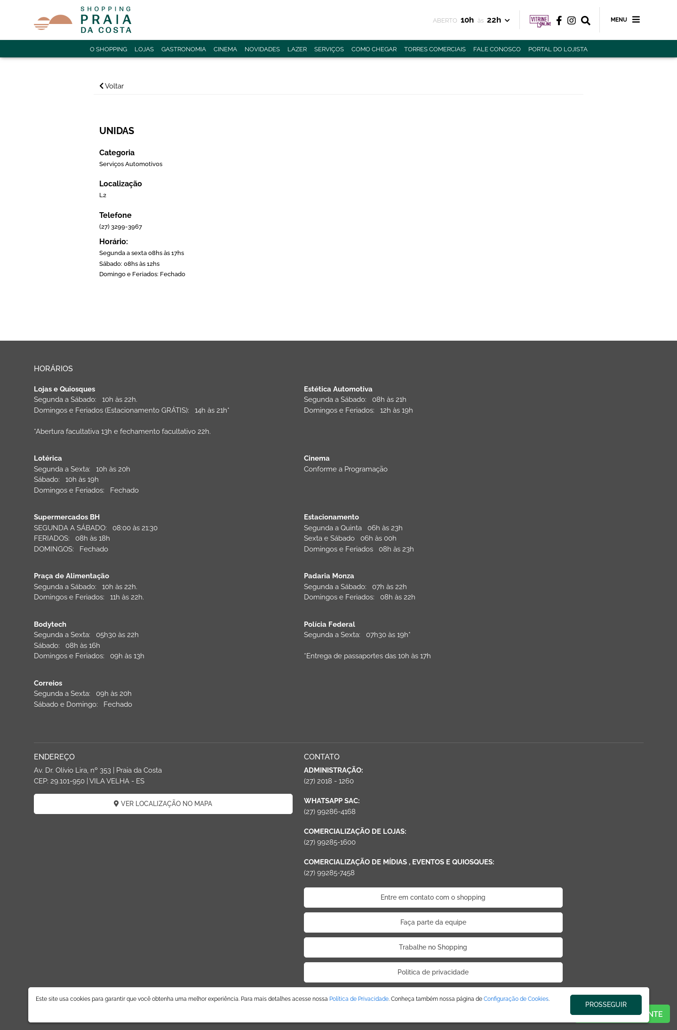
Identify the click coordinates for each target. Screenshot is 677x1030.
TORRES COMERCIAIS (435, 49)
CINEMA (225, 49)
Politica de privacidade (338, 861)
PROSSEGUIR (606, 1004)
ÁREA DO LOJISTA (150, 984)
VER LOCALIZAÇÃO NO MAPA (131, 692)
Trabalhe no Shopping (338, 836)
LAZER (297, 49)
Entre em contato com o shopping (338, 786)
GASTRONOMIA (183, 49)
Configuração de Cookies (516, 999)
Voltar (124, 86)
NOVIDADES (262, 49)
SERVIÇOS (329, 49)
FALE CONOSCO (497, 49)
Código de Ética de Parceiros (338, 886)
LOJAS (144, 49)
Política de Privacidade (359, 999)
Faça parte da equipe (339, 811)
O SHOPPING (108, 49)
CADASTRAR (545, 716)
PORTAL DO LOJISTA (558, 49)
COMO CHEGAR (374, 49)
